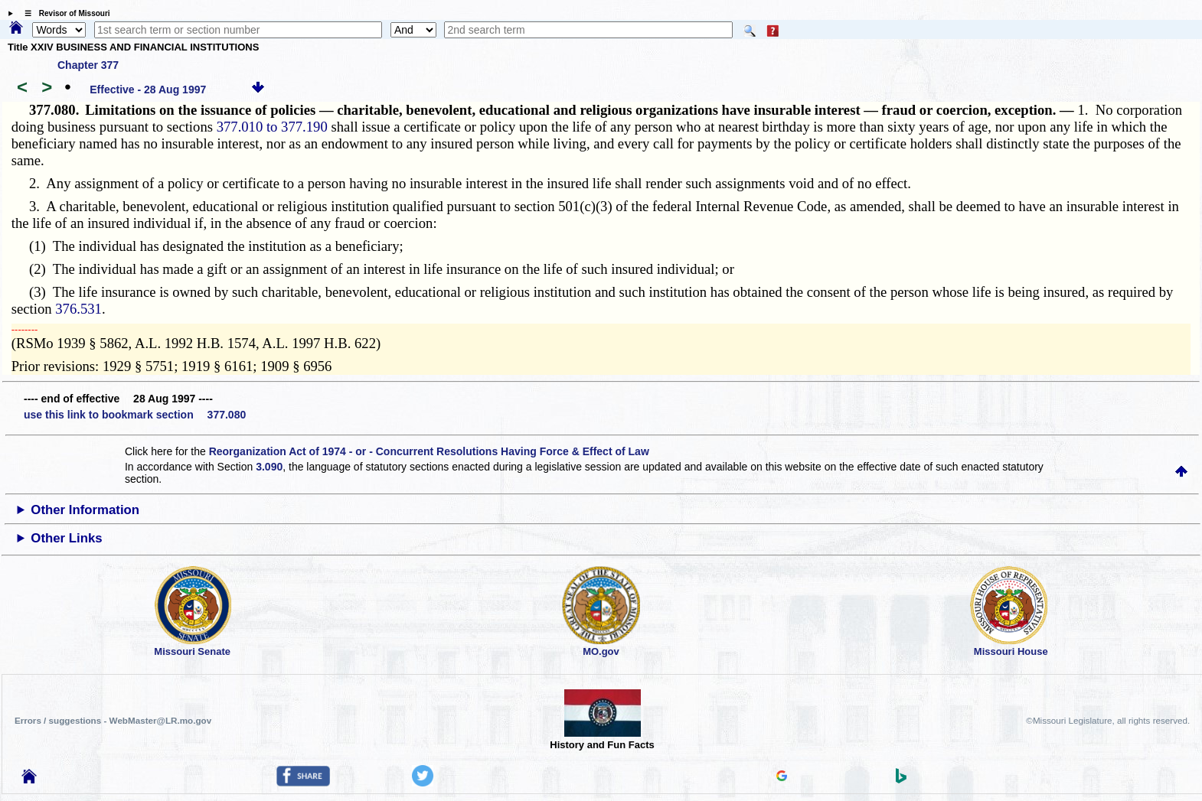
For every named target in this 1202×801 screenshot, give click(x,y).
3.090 (269, 467)
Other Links (66, 538)
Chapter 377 (88, 65)
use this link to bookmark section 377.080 (135, 415)
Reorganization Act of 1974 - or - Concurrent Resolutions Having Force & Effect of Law (429, 451)
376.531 (78, 309)
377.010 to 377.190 (272, 127)
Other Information (85, 510)
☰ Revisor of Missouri (63, 13)
